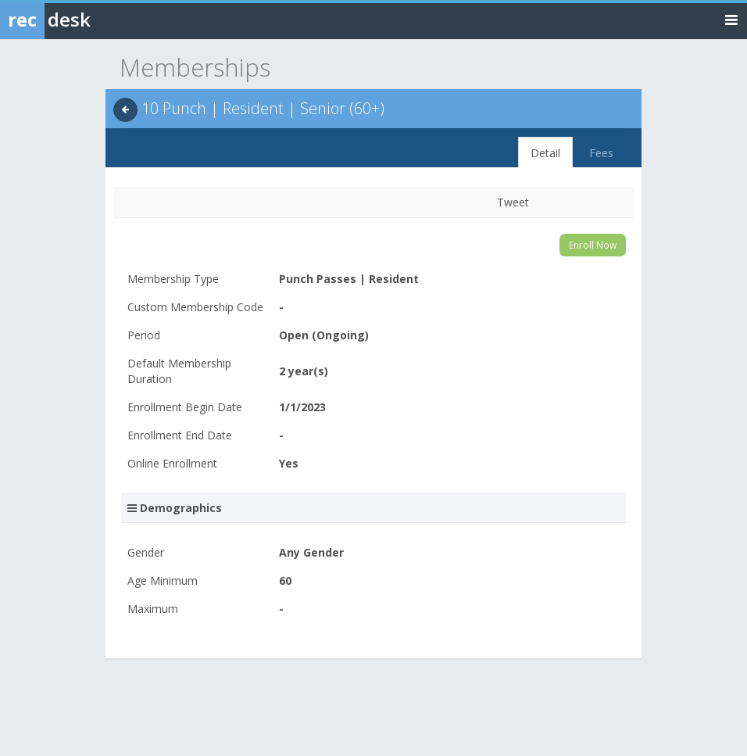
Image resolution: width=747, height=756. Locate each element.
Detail (545, 152)
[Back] (125, 110)
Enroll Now (593, 245)
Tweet (513, 202)
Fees (601, 152)
